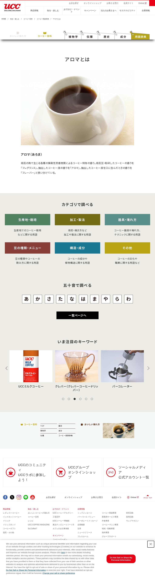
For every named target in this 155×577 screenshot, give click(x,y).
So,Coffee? (32, 529)
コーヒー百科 (28, 19)
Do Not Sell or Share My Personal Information (26, 570)
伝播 (42, 435)
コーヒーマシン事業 (110, 525)
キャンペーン (90, 10)
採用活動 (129, 517)
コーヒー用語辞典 (43, 19)
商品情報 (34, 10)
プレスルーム (83, 536)
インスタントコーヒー (12, 517)
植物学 (43, 430)
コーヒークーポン (60, 539)
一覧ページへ (77, 315)
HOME (4, 19)
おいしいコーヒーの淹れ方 (39, 513)
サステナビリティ (127, 10)
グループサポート (109, 536)
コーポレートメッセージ (87, 521)
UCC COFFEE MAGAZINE (39, 525)
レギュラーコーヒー (11, 513)
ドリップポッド (9, 525)
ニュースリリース (85, 532)
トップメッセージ (85, 513)
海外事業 (105, 532)
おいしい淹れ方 (18, 34)
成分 (60, 430)
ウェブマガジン (132, 521)
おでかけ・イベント (71, 10)
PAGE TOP (148, 498)
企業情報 (146, 10)
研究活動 (129, 513)
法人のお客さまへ (109, 10)
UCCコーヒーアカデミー (63, 513)
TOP (42, 426)
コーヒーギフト (9, 529)
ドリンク (6, 521)
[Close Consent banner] (150, 544)
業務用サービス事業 (110, 517)
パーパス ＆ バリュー (86, 517)
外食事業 (105, 521)
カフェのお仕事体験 (61, 529)
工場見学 (56, 517)
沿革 (79, 529)
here (63, 552)
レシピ (30, 521)
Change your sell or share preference (59, 573)
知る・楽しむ (53, 10)
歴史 (60, 426)
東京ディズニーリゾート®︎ (63, 525)
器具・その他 (8, 532)
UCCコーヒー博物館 (61, 521)
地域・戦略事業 (108, 529)
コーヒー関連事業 (109, 513)
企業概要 (81, 525)
